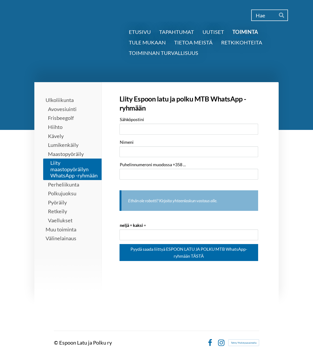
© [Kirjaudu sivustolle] (56, 342)
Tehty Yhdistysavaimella (243, 342)
